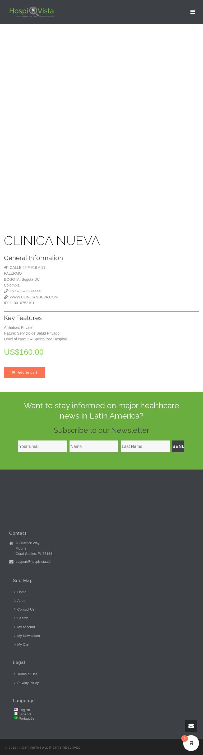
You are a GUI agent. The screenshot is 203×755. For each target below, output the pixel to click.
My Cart (22, 644)
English (24, 710)
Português (26, 718)
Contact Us (24, 609)
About (20, 601)
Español (25, 714)
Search (21, 618)
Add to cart (24, 372)
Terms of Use (26, 674)
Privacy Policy (26, 683)
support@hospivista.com (35, 562)
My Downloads (27, 636)
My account (24, 627)
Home (20, 592)
